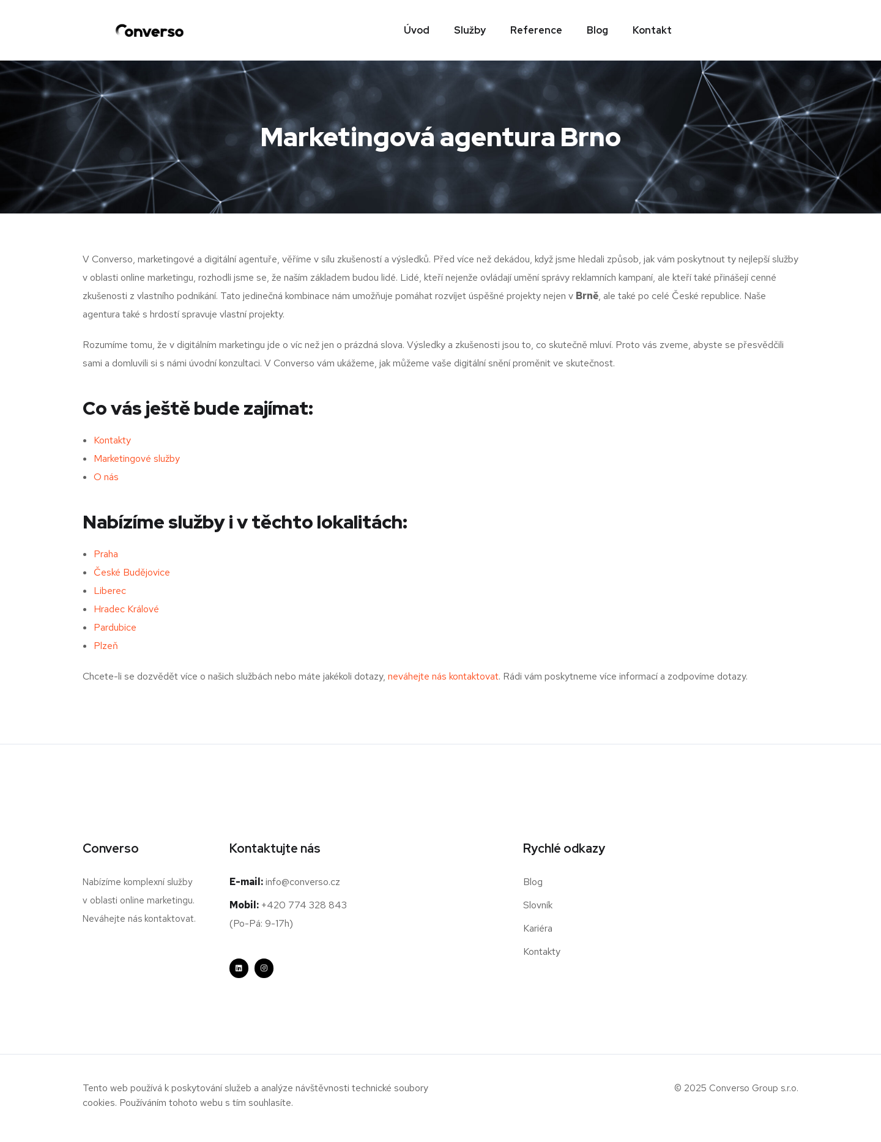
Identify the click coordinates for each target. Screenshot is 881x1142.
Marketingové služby (137, 459)
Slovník (537, 905)
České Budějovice (132, 572)
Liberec (110, 591)
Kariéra (537, 928)
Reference (536, 30)
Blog (597, 30)
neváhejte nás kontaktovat (443, 676)
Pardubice (115, 627)
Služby (470, 30)
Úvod (416, 30)
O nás (106, 477)
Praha (106, 554)
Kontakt (652, 30)
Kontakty (112, 440)
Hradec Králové (126, 609)
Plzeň (106, 646)
